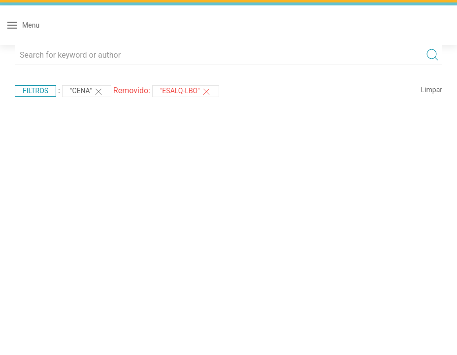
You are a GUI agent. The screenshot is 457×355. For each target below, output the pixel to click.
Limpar (431, 90)
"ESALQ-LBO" (185, 92)
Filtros (35, 91)
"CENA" (86, 92)
